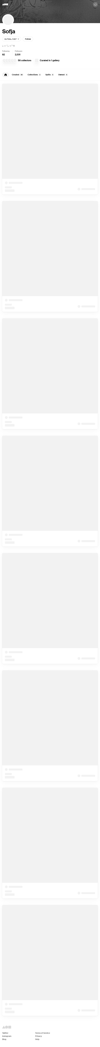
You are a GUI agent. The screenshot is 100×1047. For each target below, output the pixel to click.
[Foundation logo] (5, 4)
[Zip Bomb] (37, 60)
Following (5, 51)
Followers (18, 51)
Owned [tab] (63, 74)
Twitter (5, 1033)
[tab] (5, 74)
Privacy (38, 1036)
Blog (4, 1039)
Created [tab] (18, 74)
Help (37, 1039)
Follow (28, 39)
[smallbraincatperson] (7, 60)
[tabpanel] (50, 549)
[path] (15, 60)
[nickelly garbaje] (4, 60)
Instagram (6, 1036)
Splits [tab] (49, 74)
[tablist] (50, 74)
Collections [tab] (34, 74)
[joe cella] (12, 60)
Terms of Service (42, 1033)
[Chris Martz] (9, 60)
